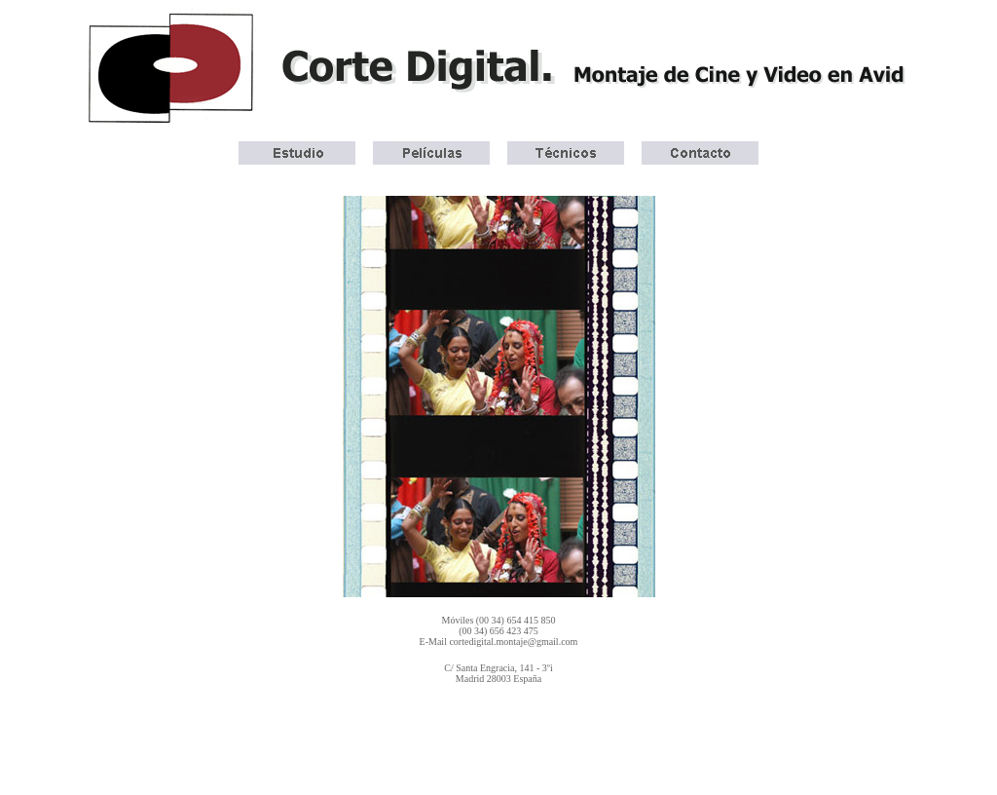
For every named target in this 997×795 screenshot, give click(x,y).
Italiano (624, 721)
